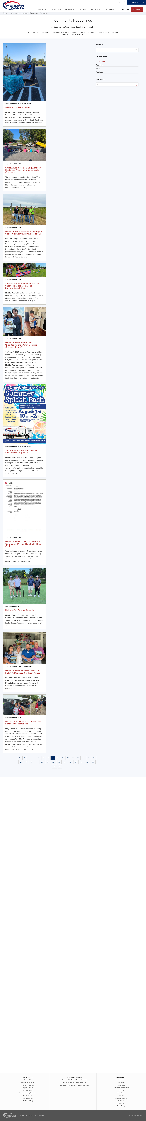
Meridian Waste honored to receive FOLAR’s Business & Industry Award (23, 671)
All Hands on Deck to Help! (19, 107)
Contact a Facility (27, 1101)
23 (59, 762)
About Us (121, 1080)
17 (26, 762)
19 (36, 762)
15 (94, 757)
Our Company (14, 13)
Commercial (42, 9)
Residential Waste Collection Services (74, 1082)
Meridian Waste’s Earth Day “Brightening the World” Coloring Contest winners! (22, 343)
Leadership (120, 1082)
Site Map (21, 1115)
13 (83, 757)
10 (68, 757)
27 (81, 762)
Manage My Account (27, 1082)
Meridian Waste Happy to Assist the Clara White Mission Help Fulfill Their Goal (23, 544)
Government (70, 9)
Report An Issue (28, 1090)
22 (53, 762)
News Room (121, 1093)
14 (88, 757)
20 (42, 762)
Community (44, 13)
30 (54, 766)
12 (78, 757)
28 (87, 762)
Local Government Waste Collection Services (74, 1085)
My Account (110, 9)
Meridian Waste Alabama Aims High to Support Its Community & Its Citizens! (24, 231)
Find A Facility (95, 9)
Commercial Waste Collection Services (74, 1080)
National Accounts (121, 1098)
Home (5, 13)
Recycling (99, 65)
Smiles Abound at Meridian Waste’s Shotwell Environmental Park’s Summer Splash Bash (23, 284)
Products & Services (74, 1077)
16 (21, 762)
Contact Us (123, 9)
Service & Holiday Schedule (28, 1093)
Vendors (121, 1095)
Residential (56, 9)
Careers (82, 9)
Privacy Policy (31, 1115)
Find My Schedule (27, 1098)
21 (47, 762)
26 (76, 762)
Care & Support (27, 1077)
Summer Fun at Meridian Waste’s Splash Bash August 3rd (22, 452)
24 (64, 762)
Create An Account (28, 1085)
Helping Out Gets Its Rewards (20, 610)
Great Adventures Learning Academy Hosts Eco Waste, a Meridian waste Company (24, 169)
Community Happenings (30, 13)
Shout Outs (120, 1085)
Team (97, 69)
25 (70, 762)
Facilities (28, 103)
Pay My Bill (136, 9)
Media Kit (121, 1101)
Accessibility (40, 1115)
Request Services (27, 1087)
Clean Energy (121, 1106)
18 (31, 762)
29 (93, 762)
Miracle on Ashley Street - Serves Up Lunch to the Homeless (23, 722)
